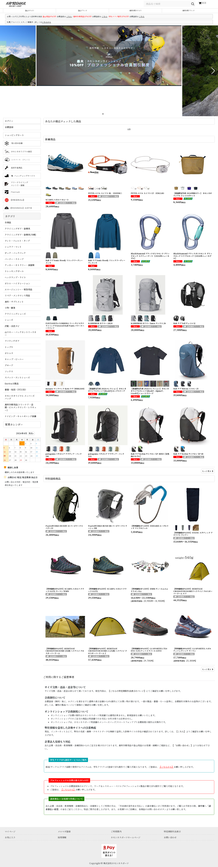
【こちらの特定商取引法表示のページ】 (127, 694)
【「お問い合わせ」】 (182, 748)
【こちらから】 (68, 793)
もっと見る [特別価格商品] (207, 672)
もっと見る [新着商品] (207, 474)
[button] (5, 74)
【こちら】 (180, 734)
